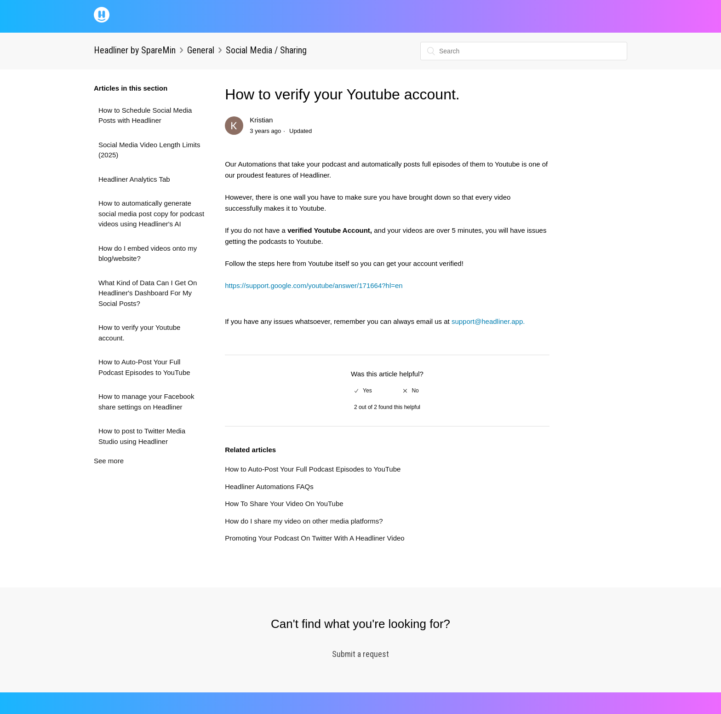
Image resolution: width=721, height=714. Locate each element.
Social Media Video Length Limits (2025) (149, 150)
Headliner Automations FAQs (269, 486)
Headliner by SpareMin (135, 50)
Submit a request (360, 654)
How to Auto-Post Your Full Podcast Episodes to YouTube (144, 367)
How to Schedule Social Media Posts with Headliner (145, 115)
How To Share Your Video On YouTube (284, 503)
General (200, 50)
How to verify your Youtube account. (139, 332)
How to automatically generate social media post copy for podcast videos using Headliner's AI (151, 213)
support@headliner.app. (488, 321)
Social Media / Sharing (266, 50)
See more (109, 461)
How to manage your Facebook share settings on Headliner (146, 401)
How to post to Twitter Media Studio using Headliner (141, 436)
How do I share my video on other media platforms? (304, 521)
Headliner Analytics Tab (134, 179)
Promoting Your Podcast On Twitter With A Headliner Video (315, 538)
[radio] (363, 390)
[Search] (523, 51)
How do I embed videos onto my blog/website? (147, 253)
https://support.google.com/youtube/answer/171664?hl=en (314, 285)
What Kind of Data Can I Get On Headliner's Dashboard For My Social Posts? (147, 293)
